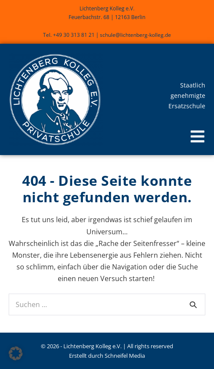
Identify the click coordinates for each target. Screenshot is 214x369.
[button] (197, 137)
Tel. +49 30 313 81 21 (69, 35)
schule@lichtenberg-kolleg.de (135, 35)
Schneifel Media (125, 355)
